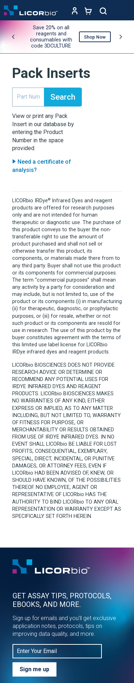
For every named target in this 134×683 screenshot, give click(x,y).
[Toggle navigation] (123, 11)
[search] (28, 97)
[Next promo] (120, 36)
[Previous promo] (13, 36)
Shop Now (95, 37)
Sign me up (34, 669)
